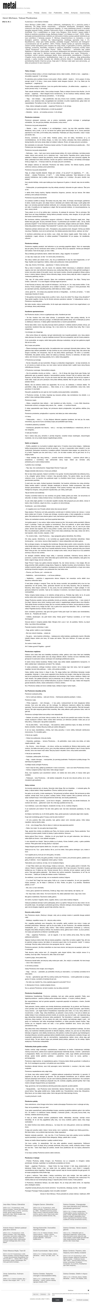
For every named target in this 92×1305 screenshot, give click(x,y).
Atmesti (69, 1300)
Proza (30, 13)
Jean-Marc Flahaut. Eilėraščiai (14, 1204)
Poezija (36, 13)
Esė (50, 13)
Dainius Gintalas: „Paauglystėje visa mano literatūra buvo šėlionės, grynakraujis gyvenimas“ (75, 1206)
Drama (44, 13)
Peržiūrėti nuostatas (82, 1300)
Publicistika (58, 13)
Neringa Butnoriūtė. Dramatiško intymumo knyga (44, 1229)
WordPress (39, 1303)
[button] (88, 1290)
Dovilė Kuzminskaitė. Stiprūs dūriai (45, 1251)
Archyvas (74, 13)
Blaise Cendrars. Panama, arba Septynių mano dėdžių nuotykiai (74, 1252)
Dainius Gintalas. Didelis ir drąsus (75, 1274)
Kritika (66, 13)
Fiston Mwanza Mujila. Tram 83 (14, 1251)
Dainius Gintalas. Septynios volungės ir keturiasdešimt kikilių (44, 1275)
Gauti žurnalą (84, 13)
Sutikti (57, 1300)
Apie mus (35, 1294)
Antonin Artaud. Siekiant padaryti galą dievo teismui (14, 1229)
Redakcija (43, 1294)
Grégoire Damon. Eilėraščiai (43, 1204)
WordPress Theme (47, 1303)
